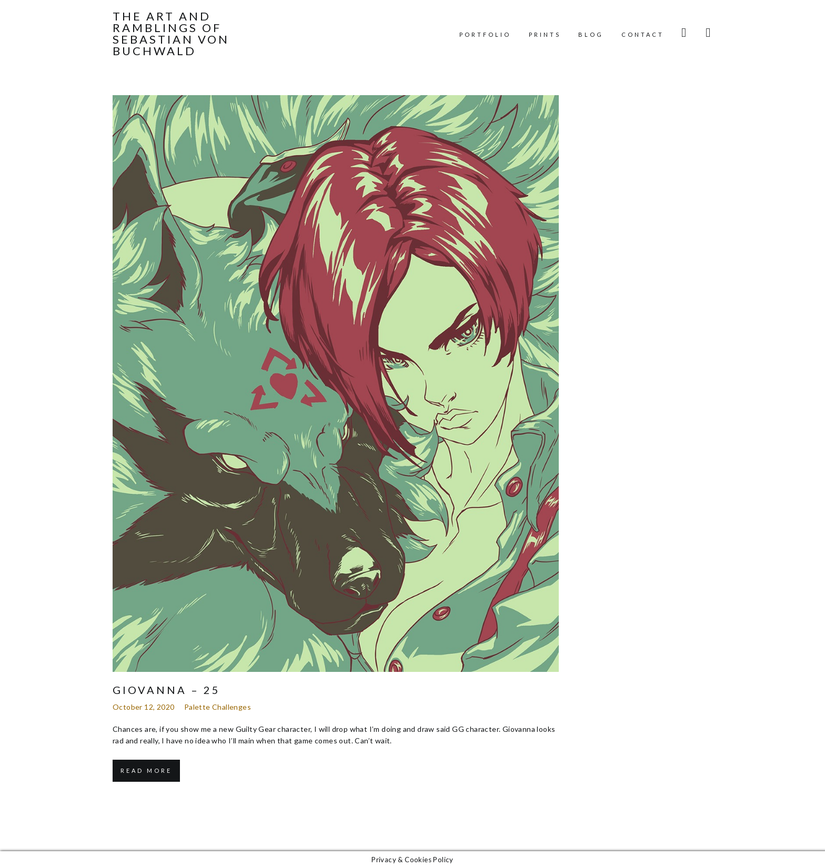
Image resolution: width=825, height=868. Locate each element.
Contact (642, 34)
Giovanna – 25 (166, 689)
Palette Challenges (217, 706)
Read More (146, 770)
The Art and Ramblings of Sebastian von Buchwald (171, 34)
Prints (545, 34)
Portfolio (485, 34)
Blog (590, 34)
